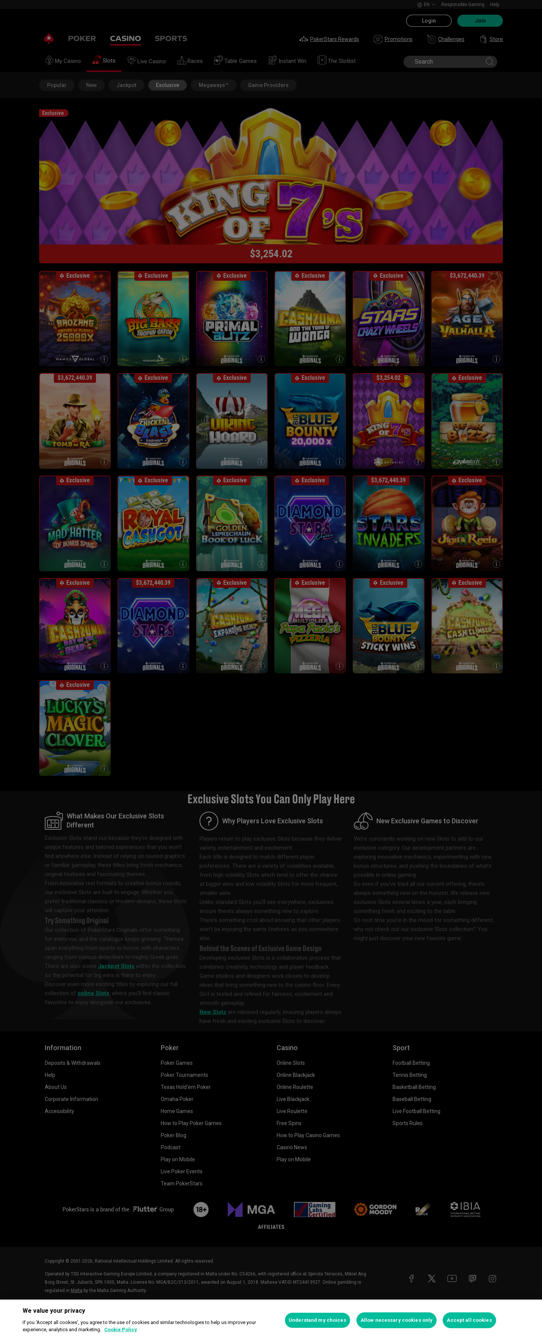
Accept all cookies (469, 1320)
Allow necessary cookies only (397, 1320)
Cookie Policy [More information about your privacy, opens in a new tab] (120, 1329)
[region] (271, 1320)
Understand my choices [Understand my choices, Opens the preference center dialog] (317, 1320)
